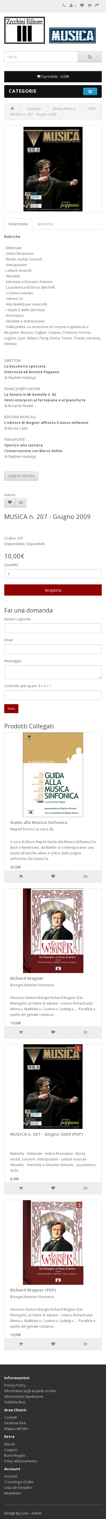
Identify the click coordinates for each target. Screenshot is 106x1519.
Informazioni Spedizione (23, 1396)
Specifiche (45, 224)
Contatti (10, 1417)
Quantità (11, 564)
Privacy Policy (15, 1385)
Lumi (25, 1513)
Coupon (10, 1449)
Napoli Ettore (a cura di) (31, 829)
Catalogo (33, 108)
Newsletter (12, 1493)
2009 (91, 108)
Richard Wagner (27, 978)
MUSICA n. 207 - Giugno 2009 (33, 114)
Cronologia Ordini (18, 1482)
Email (8, 640)
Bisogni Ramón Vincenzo (32, 985)
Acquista (53, 590)
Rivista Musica (64, 108)
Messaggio (12, 660)
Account (10, 1476)
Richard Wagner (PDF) (33, 1290)
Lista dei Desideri (18, 1487)
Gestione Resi (15, 1423)
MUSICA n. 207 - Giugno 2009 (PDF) (46, 1134)
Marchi (9, 1444)
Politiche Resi (14, 1402)
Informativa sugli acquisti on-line (30, 1390)
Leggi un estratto (21, 475)
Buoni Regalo (14, 1455)
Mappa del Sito (16, 1428)
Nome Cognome (17, 619)
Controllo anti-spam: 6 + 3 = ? (27, 686)
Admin (36, 1513)
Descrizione (18, 224)
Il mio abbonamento (20, 1461)
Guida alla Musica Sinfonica (38, 822)
